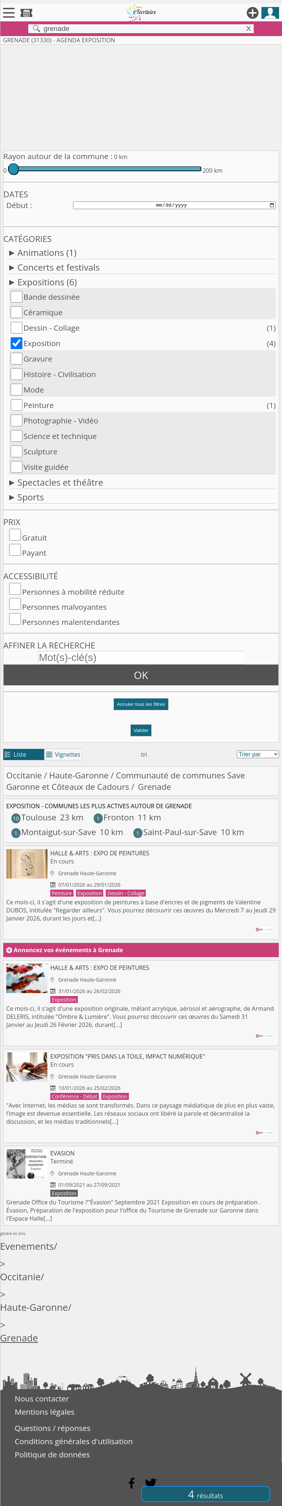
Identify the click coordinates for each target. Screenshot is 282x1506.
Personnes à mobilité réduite (73, 592)
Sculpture (40, 451)
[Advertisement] (141, 96)
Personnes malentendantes (71, 622)
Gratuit (34, 537)
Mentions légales (45, 1412)
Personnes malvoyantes (64, 607)
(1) (271, 328)
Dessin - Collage (52, 328)
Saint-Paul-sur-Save (175, 832)
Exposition (42, 343)
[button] (141, 707)
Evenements (27, 1246)
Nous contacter (42, 1398)
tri (144, 754)
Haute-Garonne (79, 775)
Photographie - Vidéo (61, 420)
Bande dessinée (52, 297)
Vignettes (63, 754)
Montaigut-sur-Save (53, 832)
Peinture (39, 405)
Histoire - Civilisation (60, 374)
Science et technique (60, 436)
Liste (15, 754)
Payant (34, 553)
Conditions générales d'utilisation (74, 1441)
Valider (141, 730)
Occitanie (24, 775)
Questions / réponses (52, 1428)
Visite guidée (46, 467)
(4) (271, 343)
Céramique (43, 312)
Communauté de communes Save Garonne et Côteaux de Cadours (125, 781)
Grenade (19, 1337)
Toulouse (34, 817)
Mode (34, 389)
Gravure (38, 358)
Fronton (114, 817)
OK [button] (141, 675)
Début (17, 205)
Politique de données (52, 1454)
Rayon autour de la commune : (57, 156)
